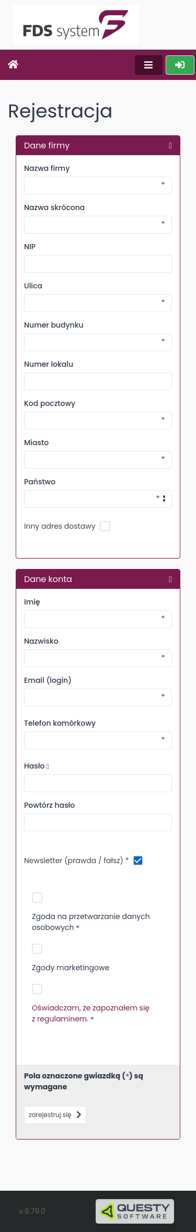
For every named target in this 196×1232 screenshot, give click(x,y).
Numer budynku (54, 325)
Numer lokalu (48, 364)
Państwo (39, 481)
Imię (32, 602)
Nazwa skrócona (54, 207)
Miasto (36, 442)
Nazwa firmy (47, 168)
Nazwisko (41, 641)
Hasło (36, 766)
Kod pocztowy (49, 403)
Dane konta (48, 579)
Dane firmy (47, 145)
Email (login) (48, 680)
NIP (30, 246)
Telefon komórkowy (60, 723)
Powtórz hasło (49, 805)
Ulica (33, 286)
